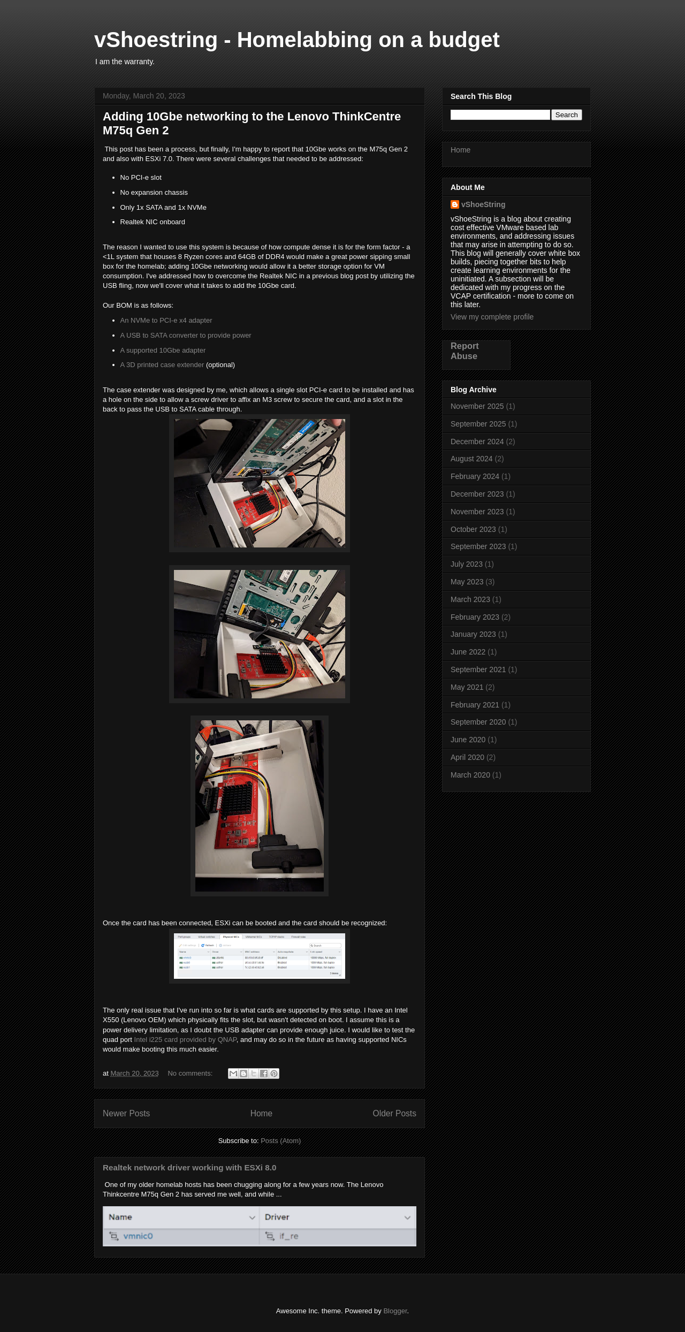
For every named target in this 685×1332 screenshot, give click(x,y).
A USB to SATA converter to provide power (186, 335)
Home (261, 1113)
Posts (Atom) (281, 1141)
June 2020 (468, 739)
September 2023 (478, 546)
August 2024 (472, 458)
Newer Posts (126, 1113)
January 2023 (473, 634)
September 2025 (478, 424)
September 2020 (478, 722)
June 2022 (468, 652)
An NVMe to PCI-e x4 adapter (166, 320)
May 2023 (467, 581)
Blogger (395, 1311)
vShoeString (483, 204)
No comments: (191, 1073)
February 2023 (475, 617)
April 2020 (467, 757)
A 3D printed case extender (162, 365)
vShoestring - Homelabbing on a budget (297, 39)
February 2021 (475, 705)
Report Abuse (465, 351)
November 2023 (477, 511)
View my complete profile (492, 317)
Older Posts (394, 1113)
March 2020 (470, 775)
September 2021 (478, 669)
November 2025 (477, 406)
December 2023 (477, 494)
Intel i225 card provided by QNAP (185, 1040)
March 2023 (470, 599)
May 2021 (467, 687)
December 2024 (477, 441)
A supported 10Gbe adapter (163, 350)
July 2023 (467, 564)
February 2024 (475, 476)
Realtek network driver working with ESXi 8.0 (189, 1167)
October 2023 (473, 529)
